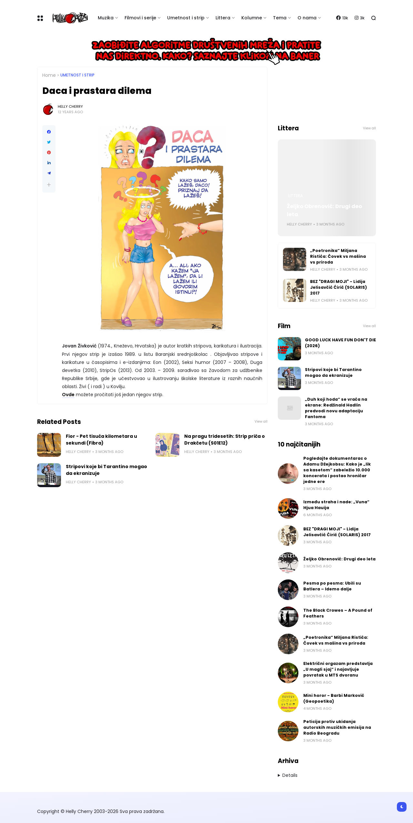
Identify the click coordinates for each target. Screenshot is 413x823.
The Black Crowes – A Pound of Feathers (337, 613)
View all (261, 421)
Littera (223, 18)
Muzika (106, 18)
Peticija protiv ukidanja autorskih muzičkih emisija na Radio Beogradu (337, 727)
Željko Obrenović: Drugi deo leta (324, 210)
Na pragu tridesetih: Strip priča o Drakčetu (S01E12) (224, 439)
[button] (49, 185)
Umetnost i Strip (77, 75)
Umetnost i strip (186, 18)
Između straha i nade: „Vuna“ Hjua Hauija (336, 504)
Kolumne (251, 18)
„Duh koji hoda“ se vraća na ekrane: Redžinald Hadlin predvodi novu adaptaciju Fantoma (336, 407)
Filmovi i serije (140, 18)
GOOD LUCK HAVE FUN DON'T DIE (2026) (340, 342)
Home (49, 75)
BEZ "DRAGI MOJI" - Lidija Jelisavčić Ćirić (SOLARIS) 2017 (338, 287)
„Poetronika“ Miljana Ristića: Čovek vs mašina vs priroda (338, 256)
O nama (307, 18)
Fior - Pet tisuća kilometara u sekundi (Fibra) (101, 439)
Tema (280, 18)
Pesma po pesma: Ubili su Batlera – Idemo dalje (332, 586)
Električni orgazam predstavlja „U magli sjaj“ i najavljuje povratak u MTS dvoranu (338, 669)
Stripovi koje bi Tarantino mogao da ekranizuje (106, 470)
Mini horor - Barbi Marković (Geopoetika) (333, 698)
